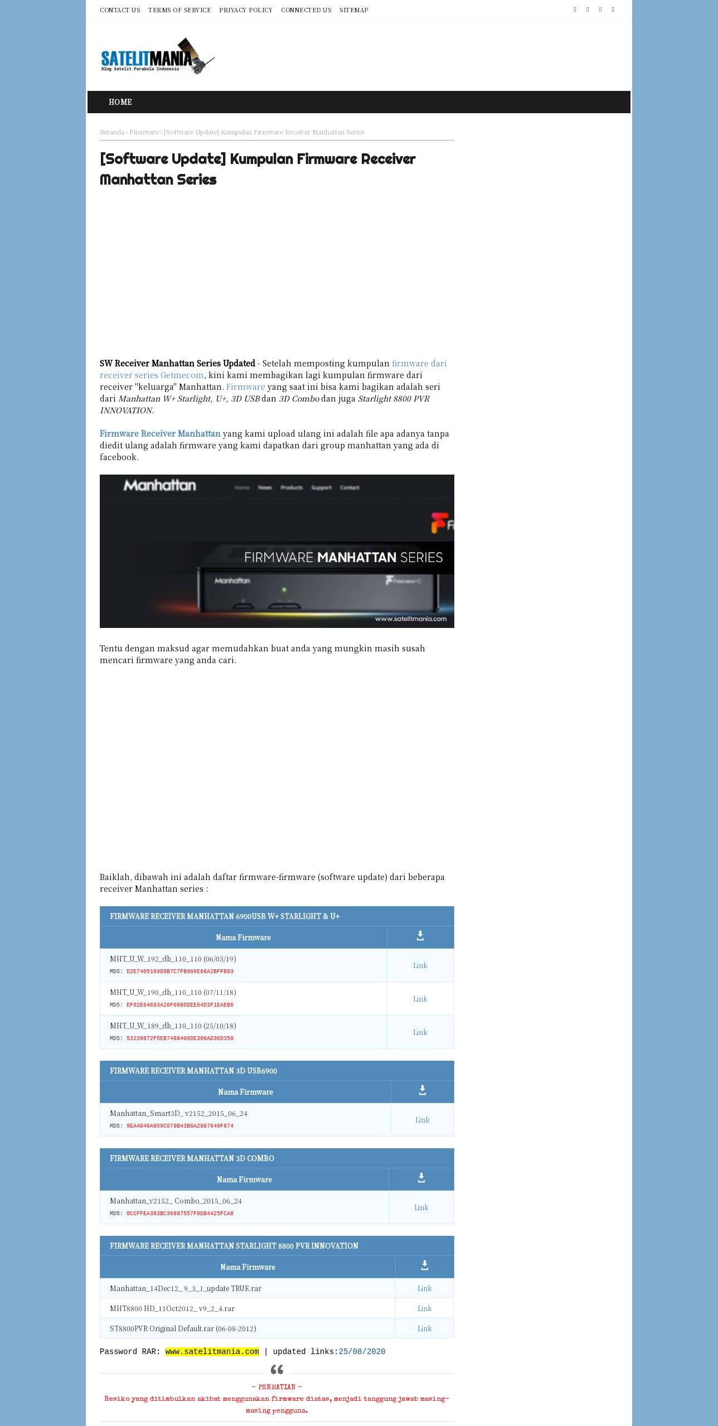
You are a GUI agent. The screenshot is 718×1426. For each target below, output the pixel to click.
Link (398, 933)
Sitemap (353, 10)
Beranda (112, 131)
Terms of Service (179, 10)
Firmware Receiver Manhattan (160, 435)
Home (120, 102)
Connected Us (306, 10)
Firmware (144, 131)
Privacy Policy (246, 10)
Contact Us (120, 10)
